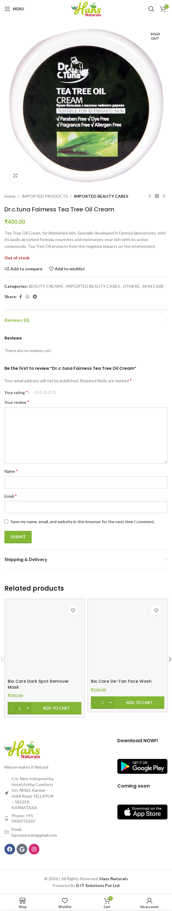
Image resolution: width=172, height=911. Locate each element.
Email (10, 496)
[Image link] (22, 748)
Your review (16, 402)
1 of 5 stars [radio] (36, 392)
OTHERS (131, 286)
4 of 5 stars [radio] (49, 392)
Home (9, 196)
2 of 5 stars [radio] (40, 392)
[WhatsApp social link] (27, 297)
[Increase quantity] (27, 708)
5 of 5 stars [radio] (54, 392)
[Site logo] (86, 8)
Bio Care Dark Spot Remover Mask (38, 684)
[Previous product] (149, 196)
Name (11, 471)
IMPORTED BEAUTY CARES (101, 196)
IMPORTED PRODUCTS (45, 196)
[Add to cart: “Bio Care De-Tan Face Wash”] (128, 702)
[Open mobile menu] (14, 9)
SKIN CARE (153, 286)
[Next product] (164, 196)
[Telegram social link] (35, 297)
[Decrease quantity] (11, 708)
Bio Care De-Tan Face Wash (121, 681)
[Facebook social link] (20, 297)
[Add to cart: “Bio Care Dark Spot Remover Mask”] (44, 708)
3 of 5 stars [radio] (45, 392)
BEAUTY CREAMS (46, 286)
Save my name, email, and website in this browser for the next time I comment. (83, 521)
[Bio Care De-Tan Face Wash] (128, 639)
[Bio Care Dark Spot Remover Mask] (44, 639)
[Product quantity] (19, 708)
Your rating (16, 392)
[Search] (151, 9)
